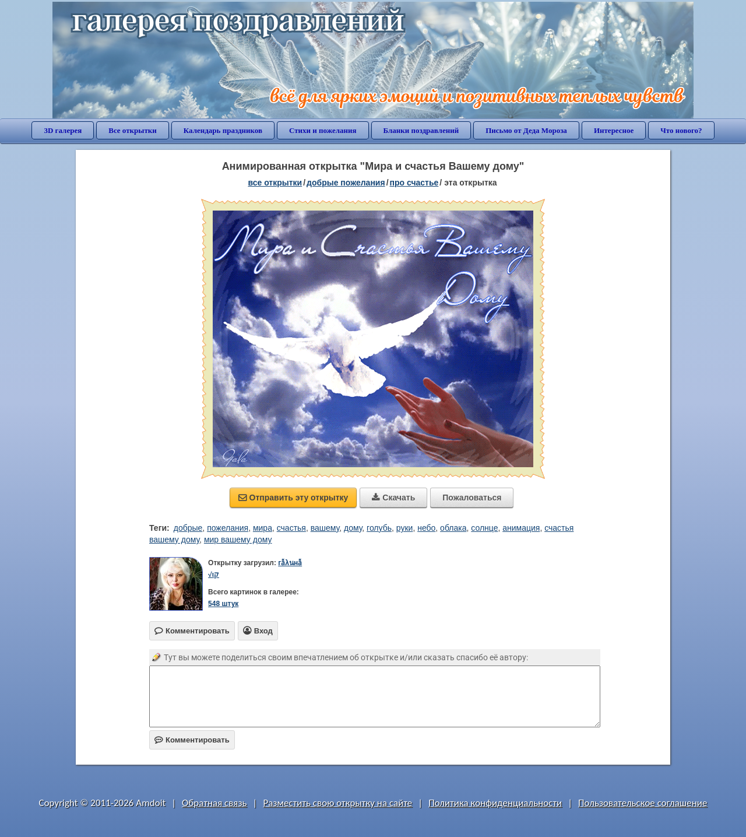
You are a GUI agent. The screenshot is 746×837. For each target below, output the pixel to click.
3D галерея (63, 130)
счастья (291, 528)
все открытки (275, 182)
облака (453, 528)
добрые (188, 528)
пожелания (227, 528)
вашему (325, 528)
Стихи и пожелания (323, 130)
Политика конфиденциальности (495, 803)
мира (262, 528)
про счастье (414, 182)
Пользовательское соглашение (642, 803)
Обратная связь (214, 803)
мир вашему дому (238, 539)
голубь (379, 528)
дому (353, 528)
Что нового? (681, 130)
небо (426, 528)
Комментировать (192, 740)
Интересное (614, 130)
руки (404, 528)
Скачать (393, 497)
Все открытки (132, 130)
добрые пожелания (346, 182)
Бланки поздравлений (421, 130)
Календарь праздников (223, 130)
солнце (484, 528)
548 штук (223, 604)
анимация (521, 528)
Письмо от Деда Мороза (526, 130)
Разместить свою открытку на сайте (337, 803)
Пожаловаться (471, 497)
